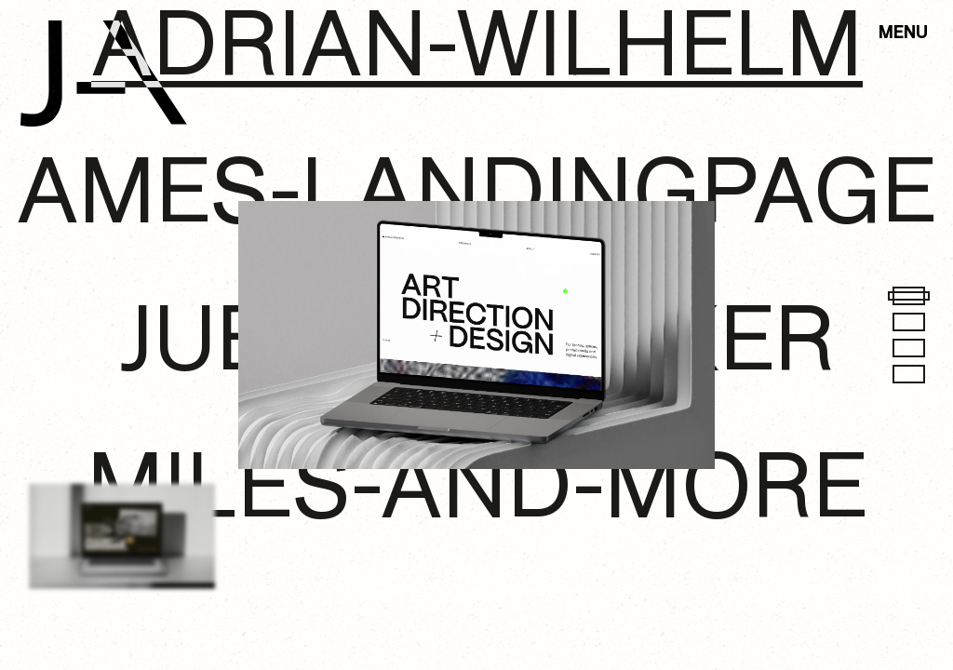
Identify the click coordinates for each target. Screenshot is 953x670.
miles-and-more (477, 492)
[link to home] (103, 73)
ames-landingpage (476, 197)
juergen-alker (476, 345)
